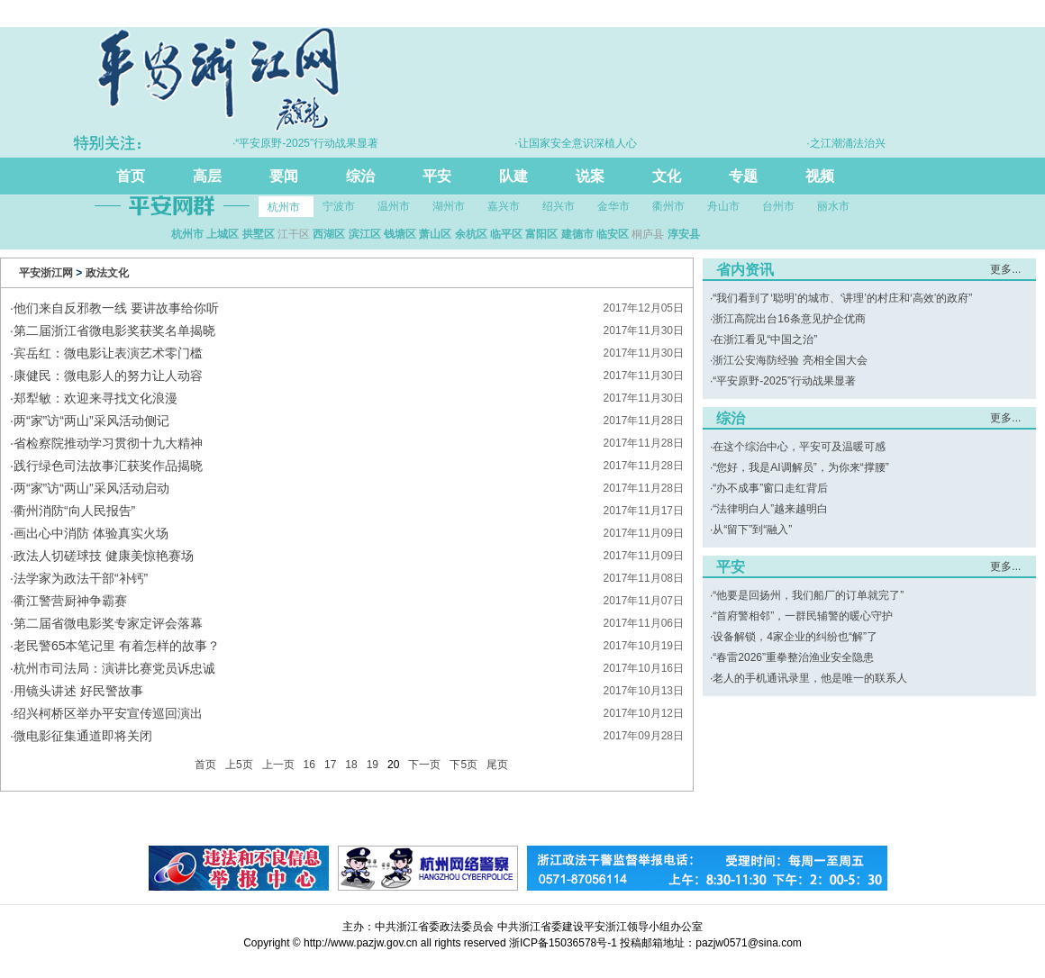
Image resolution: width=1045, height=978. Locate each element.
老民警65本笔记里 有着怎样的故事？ (117, 645)
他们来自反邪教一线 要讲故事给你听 (116, 308)
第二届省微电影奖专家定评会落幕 (108, 623)
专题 (743, 176)
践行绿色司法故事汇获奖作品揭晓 (108, 465)
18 (351, 764)
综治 (360, 176)
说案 (590, 176)
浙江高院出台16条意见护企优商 (789, 318)
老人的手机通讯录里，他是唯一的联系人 (810, 678)
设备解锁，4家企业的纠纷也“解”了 (795, 636)
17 (330, 764)
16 (309, 764)
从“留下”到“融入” (752, 529)
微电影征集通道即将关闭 (83, 736)
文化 (666, 176)
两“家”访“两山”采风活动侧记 (91, 420)
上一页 (278, 764)
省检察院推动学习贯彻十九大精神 (108, 443)
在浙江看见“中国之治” (765, 339)
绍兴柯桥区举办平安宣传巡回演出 (108, 713)
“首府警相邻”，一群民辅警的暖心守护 (803, 616)
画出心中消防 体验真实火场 (91, 533)
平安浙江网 (46, 273)
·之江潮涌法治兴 (856, 143)
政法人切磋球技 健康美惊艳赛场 (104, 555)
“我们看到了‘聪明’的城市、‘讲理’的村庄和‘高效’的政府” (842, 298)
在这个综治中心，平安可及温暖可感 (799, 446)
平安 (437, 176)
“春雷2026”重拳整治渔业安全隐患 (793, 657)
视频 (819, 176)
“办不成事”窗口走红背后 (770, 488)
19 (372, 764)
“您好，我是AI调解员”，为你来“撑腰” (800, 467)
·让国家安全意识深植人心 (586, 143)
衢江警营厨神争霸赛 (70, 600)
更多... (1005, 269)
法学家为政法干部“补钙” (81, 578)
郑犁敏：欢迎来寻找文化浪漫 (95, 398)
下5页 (463, 764)
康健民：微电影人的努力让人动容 (108, 375)
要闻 (283, 176)
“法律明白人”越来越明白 (770, 509)
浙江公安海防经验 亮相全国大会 (790, 360)
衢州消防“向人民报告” (74, 510)
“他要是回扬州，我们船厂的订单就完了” (808, 595)
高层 (207, 176)
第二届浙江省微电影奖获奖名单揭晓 (114, 330)
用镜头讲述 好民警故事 (78, 691)
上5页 (239, 764)
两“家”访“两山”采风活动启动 (91, 488)
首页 (130, 176)
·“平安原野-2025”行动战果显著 (316, 143)
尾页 (497, 764)
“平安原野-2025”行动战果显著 (784, 381)
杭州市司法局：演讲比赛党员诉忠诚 (114, 668)
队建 (513, 176)
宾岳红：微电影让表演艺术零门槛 (108, 353)
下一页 (424, 764)
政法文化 (107, 273)
